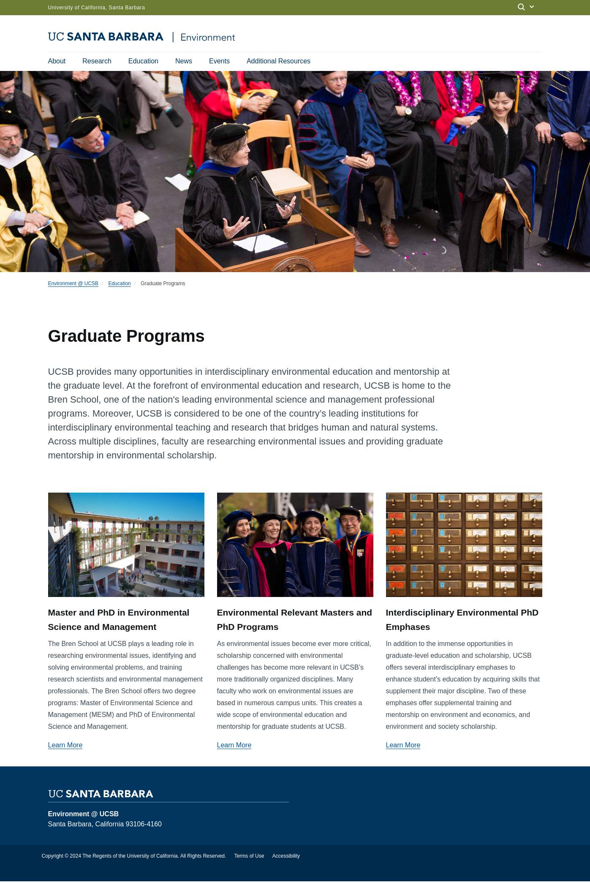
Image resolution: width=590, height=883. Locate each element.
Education (143, 61)
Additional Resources (278, 61)
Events (219, 61)
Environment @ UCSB (73, 285)
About (57, 61)
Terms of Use (249, 858)
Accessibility (286, 858)
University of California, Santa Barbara (96, 8)
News (183, 61)
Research (96, 61)
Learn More (65, 746)
